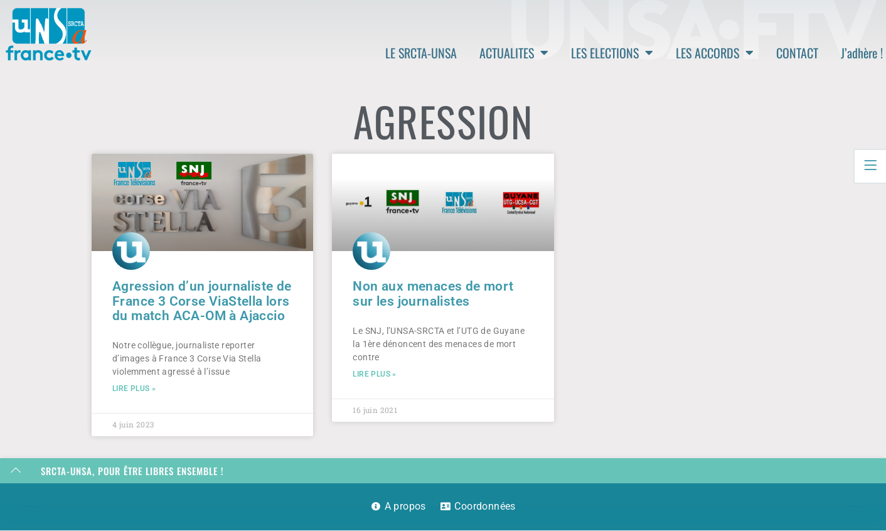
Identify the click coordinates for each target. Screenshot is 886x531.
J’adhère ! (862, 52)
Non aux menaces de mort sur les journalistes (433, 293)
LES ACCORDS (715, 53)
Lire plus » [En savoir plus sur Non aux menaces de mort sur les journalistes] (374, 374)
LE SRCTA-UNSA (421, 52)
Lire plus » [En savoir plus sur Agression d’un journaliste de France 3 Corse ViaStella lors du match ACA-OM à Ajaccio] (134, 389)
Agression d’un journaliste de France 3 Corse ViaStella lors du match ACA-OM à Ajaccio (202, 301)
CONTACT (797, 52)
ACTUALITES (513, 53)
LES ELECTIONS (612, 53)
